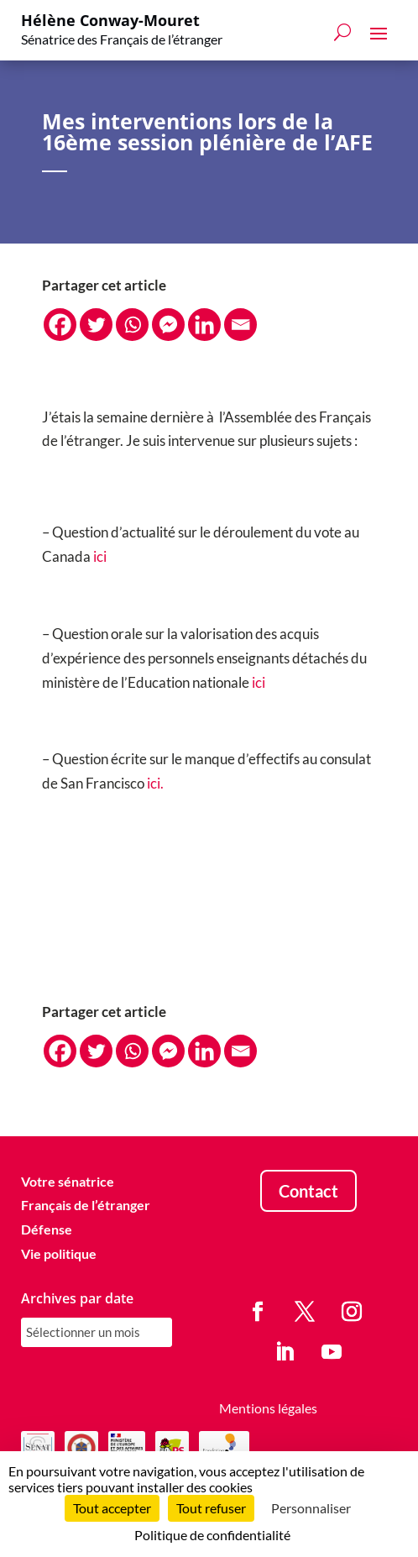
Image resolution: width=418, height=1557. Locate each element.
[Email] (240, 324)
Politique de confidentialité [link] (212, 1535)
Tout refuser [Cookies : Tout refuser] (211, 1508)
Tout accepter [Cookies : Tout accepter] (112, 1508)
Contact (308, 1191)
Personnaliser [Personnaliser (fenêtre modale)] (311, 1508)
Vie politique (59, 1253)
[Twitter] (96, 324)
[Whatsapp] (132, 324)
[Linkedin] (204, 324)
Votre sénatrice (67, 1181)
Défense (46, 1229)
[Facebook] (60, 324)
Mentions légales (268, 1408)
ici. (155, 783)
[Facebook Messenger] (168, 324)
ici (100, 556)
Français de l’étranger (85, 1205)
